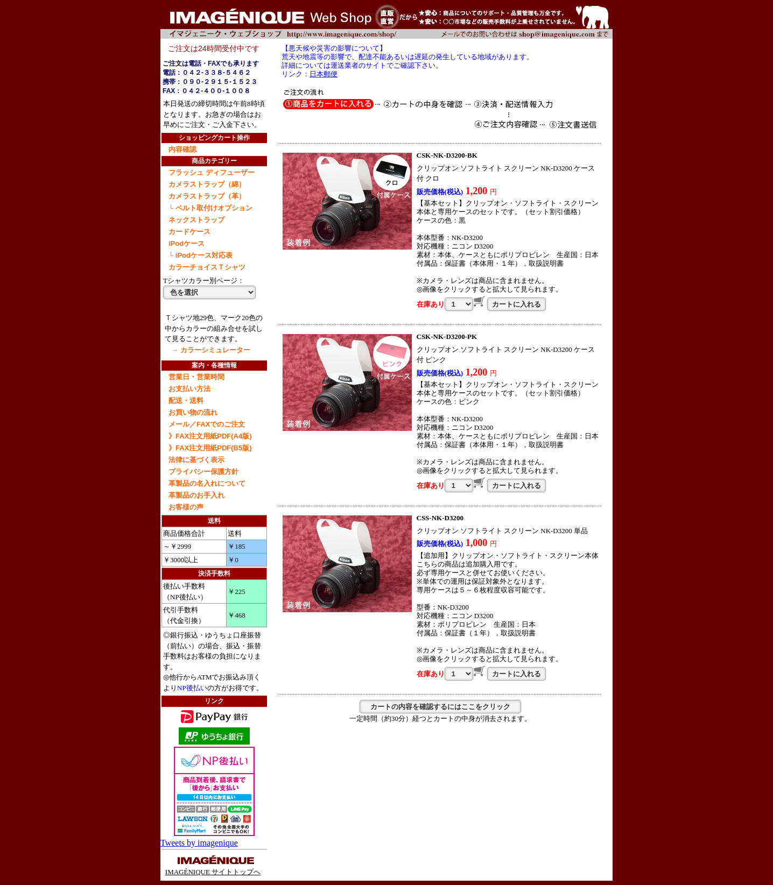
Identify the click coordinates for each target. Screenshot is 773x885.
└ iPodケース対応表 (200, 255)
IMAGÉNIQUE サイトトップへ (213, 868)
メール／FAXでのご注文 (206, 424)
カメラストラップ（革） (206, 196)
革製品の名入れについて (206, 483)
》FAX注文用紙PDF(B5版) (210, 448)
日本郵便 (324, 74)
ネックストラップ (196, 220)
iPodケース (186, 243)
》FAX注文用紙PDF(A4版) (210, 436)
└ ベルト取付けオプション (210, 208)
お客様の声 (185, 507)
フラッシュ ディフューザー (211, 172)
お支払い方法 (189, 389)
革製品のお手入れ (196, 495)
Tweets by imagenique (199, 842)
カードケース (189, 232)
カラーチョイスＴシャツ (206, 267)
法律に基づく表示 (196, 460)
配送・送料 (185, 401)
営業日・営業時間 (196, 377)
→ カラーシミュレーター (210, 350)
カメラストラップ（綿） (206, 184)
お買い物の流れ (192, 412)
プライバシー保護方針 (203, 472)
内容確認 (182, 149)
